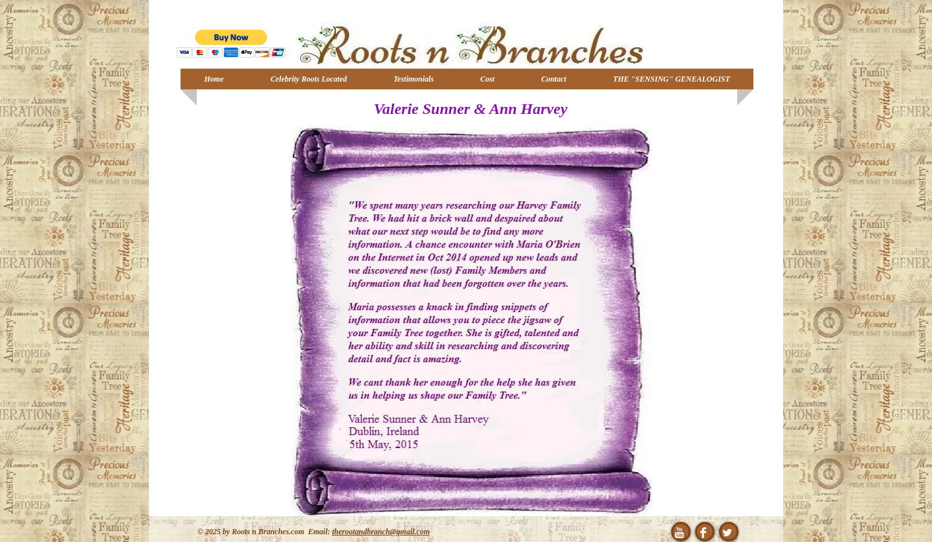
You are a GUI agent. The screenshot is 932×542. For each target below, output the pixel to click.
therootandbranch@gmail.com (381, 531)
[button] (231, 43)
